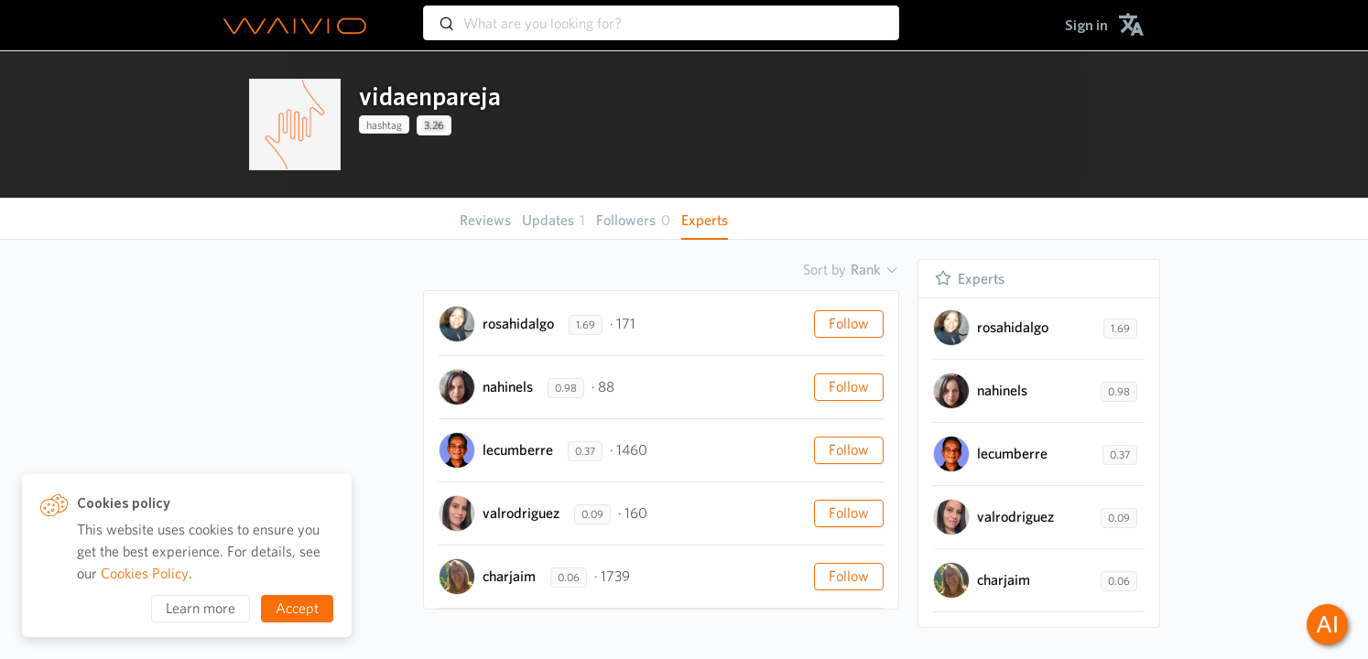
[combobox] (661, 14)
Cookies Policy (145, 573)
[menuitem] (1086, 25)
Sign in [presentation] (1086, 25)
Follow (849, 323)
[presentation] (295, 124)
